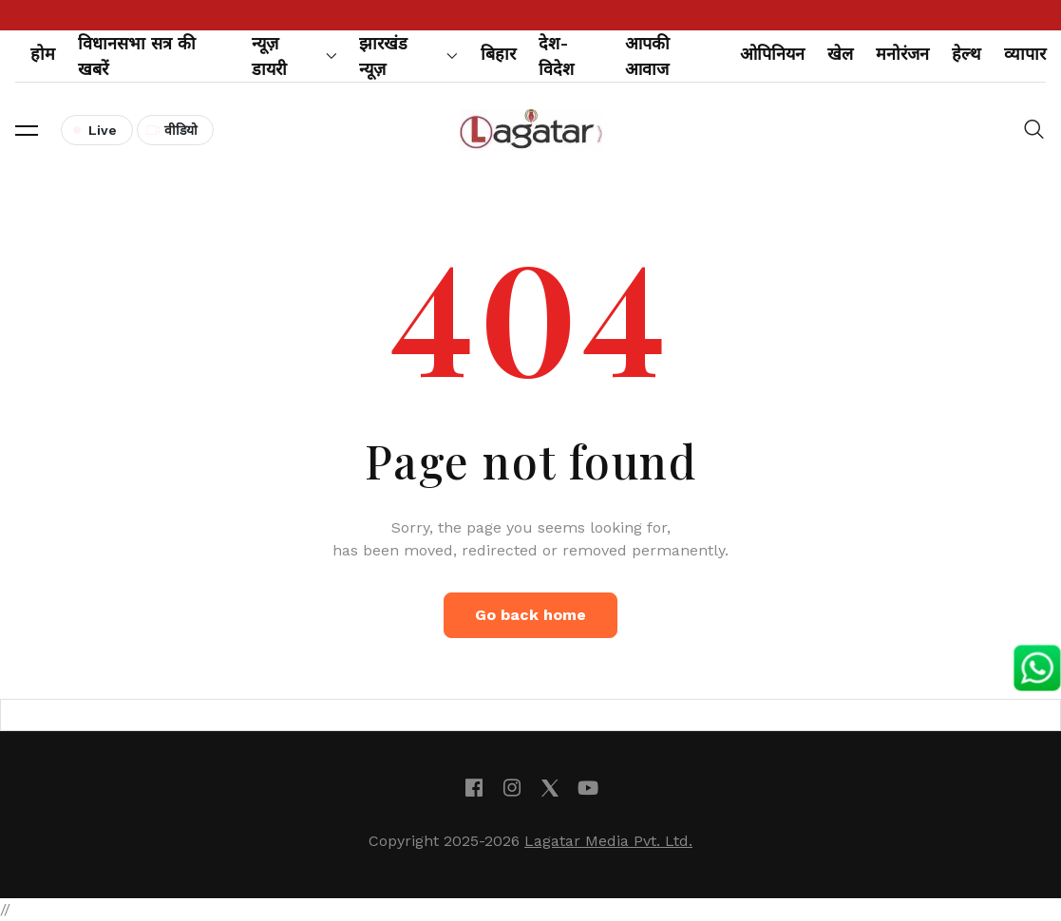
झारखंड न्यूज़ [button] (408, 56)
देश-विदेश (556, 56)
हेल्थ (966, 54)
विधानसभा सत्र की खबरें (137, 56)
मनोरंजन (902, 54)
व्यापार (1025, 54)
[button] (26, 130)
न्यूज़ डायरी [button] (294, 56)
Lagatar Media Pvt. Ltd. (608, 841)
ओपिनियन (772, 54)
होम (42, 54)
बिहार (498, 54)
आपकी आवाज (647, 56)
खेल (840, 54)
